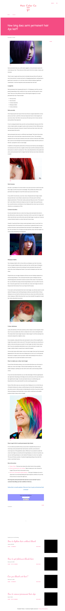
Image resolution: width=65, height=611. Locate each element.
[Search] (52, 3)
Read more (38, 546)
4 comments (13, 581)
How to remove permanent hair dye (22, 594)
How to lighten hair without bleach (22, 541)
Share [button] (51, 41)
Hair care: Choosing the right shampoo (18, 472)
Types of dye (13, 466)
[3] (10, 256)
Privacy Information (43, 608)
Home (9, 14)
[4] (10, 322)
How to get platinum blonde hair (21, 558)
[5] (10, 439)
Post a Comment (14, 564)
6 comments (13, 546)
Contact (14, 14)
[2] (10, 180)
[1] (10, 64)
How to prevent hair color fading (17, 468)
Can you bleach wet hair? (18, 576)
